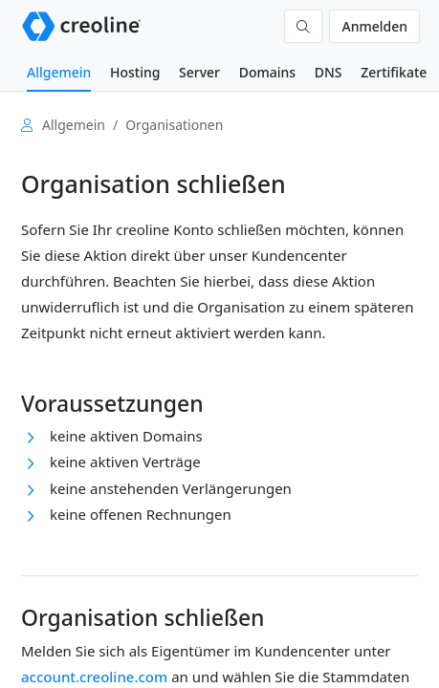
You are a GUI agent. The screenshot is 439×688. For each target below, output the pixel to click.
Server (199, 72)
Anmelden (374, 26)
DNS (328, 72)
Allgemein (59, 72)
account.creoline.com (94, 676)
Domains (267, 72)
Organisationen (174, 125)
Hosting (135, 72)
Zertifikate (394, 72)
